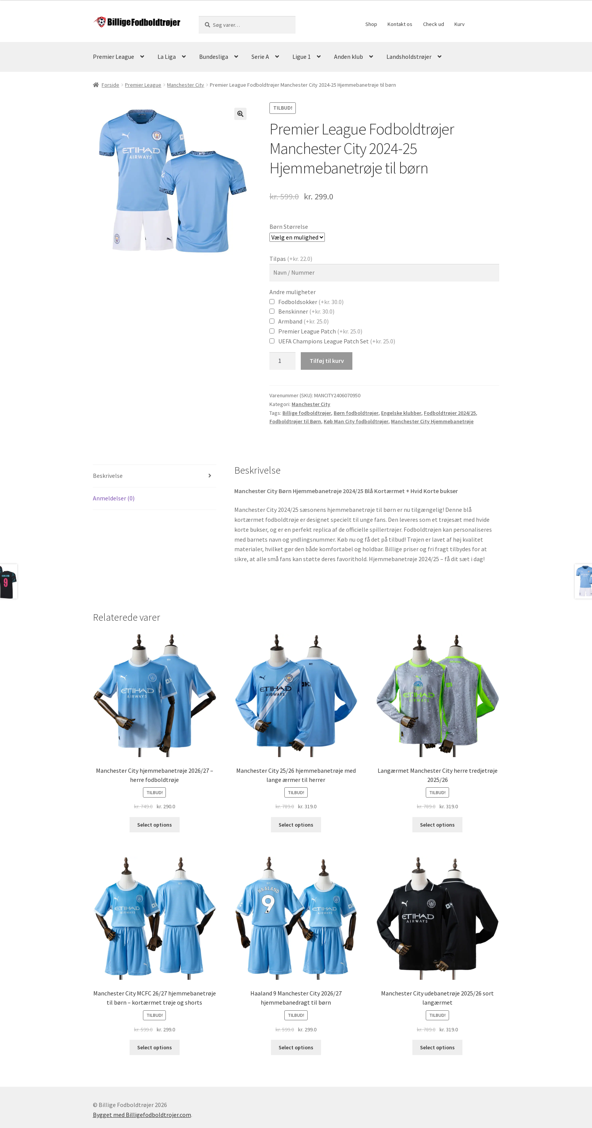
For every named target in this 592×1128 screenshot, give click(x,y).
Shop (371, 24)
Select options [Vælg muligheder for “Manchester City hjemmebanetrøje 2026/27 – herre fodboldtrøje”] (154, 824)
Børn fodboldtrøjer (356, 412)
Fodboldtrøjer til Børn (295, 421)
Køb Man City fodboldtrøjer (356, 421)
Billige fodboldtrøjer (306, 412)
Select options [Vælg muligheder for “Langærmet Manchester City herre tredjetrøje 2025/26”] (437, 824)
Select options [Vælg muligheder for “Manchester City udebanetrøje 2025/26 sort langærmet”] (437, 1047)
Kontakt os (400, 24)
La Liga (166, 56)
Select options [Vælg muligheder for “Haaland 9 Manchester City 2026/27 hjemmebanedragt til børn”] (296, 1047)
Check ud (433, 24)
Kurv (459, 24)
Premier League (113, 56)
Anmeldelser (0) (114, 498)
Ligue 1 (301, 56)
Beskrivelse (108, 475)
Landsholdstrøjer (408, 56)
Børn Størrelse (288, 226)
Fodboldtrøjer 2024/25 (450, 412)
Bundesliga (213, 56)
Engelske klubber (401, 412)
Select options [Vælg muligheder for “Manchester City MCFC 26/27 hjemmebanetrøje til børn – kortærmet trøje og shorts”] (154, 1047)
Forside (110, 84)
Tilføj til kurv (327, 360)
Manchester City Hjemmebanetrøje (432, 421)
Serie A (260, 56)
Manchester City (185, 84)
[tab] (155, 476)
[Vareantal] (282, 361)
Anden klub (348, 56)
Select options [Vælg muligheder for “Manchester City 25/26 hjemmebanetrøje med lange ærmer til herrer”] (296, 824)
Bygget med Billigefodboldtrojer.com (142, 1114)
